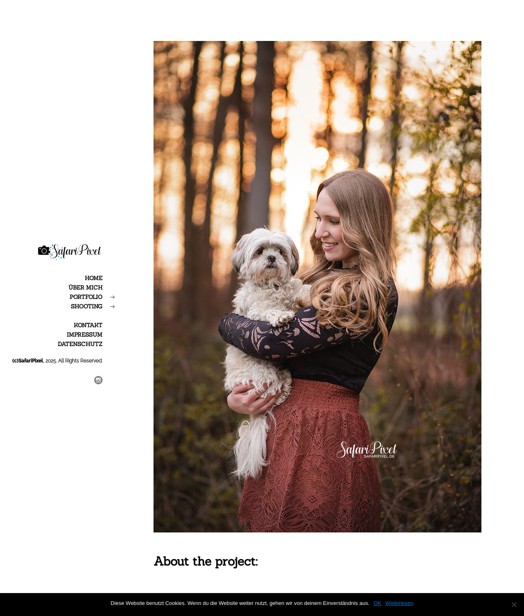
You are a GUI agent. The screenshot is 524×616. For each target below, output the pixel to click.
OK (378, 603)
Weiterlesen (399, 603)
